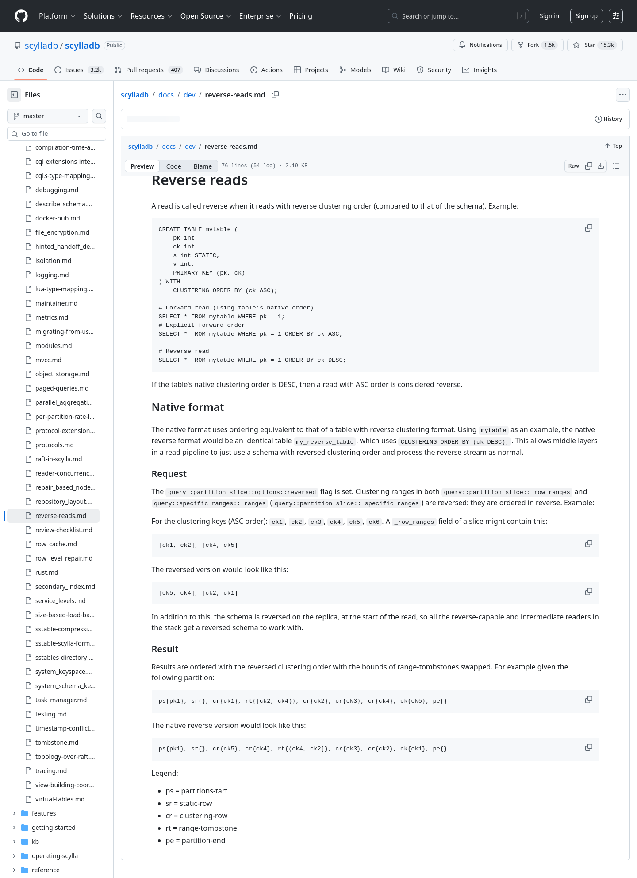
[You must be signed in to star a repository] (595, 45)
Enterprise (260, 16)
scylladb (41, 45)
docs (194, 95)
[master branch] (62, 116)
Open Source (206, 16)
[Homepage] (21, 16)
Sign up (587, 16)
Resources (151, 16)
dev (218, 95)
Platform (58, 16)
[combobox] (74, 133)
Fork (537, 45)
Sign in (549, 16)
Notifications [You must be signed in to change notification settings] (480, 45)
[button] (604, 228)
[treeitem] (67, 237)
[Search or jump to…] (458, 16)
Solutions (103, 16)
